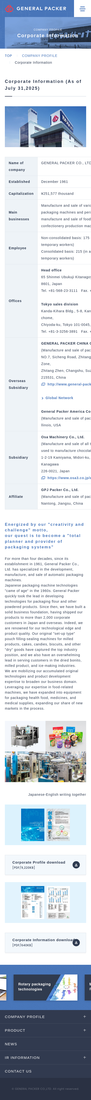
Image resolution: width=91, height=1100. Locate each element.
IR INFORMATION (22, 1057)
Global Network (59, 398)
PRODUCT (15, 1030)
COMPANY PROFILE (40, 56)
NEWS (11, 1044)
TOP (8, 55)
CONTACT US (18, 1071)
